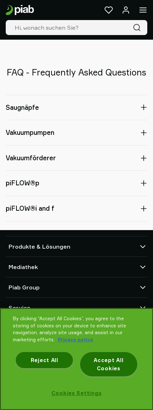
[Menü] (143, 10)
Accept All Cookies (108, 364)
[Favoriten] (108, 10)
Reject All (44, 360)
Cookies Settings (76, 393)
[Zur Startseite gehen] (20, 10)
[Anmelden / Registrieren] (125, 10)
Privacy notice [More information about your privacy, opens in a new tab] (75, 339)
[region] (76, 359)
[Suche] (138, 27)
